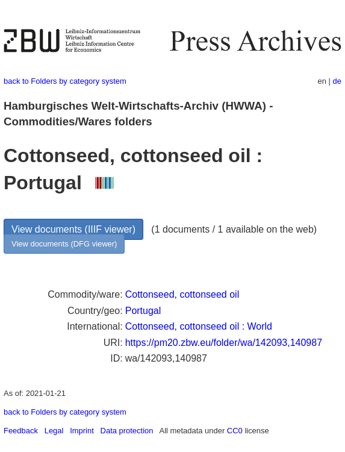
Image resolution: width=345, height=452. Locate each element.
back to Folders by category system (65, 81)
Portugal (143, 311)
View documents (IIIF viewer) (73, 229)
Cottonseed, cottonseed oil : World (198, 326)
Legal (54, 430)
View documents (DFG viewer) (64, 243)
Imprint (82, 430)
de (337, 81)
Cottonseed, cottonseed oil (182, 294)
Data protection (127, 430)
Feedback (21, 430)
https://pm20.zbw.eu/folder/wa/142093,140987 (223, 342)
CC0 (235, 430)
